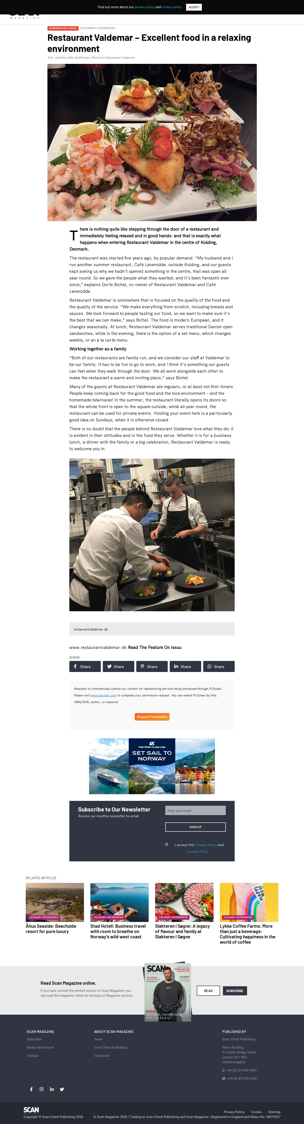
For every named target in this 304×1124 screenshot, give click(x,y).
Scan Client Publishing (110, 1047)
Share (82, 666)
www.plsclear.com (103, 695)
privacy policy (144, 7)
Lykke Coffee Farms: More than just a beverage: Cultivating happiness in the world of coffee (247, 934)
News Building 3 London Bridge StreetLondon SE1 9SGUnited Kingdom (239, 1054)
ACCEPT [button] (194, 7)
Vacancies (102, 1056)
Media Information (40, 1047)
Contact (33, 1056)
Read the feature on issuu (154, 647)
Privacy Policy (206, 845)
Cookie (256, 1112)
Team (98, 1039)
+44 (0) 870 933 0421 (242, 1079)
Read (208, 991)
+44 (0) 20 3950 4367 (241, 1070)
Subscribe (235, 991)
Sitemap (274, 1112)
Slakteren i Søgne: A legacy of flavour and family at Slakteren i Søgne (182, 931)
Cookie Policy (198, 851)
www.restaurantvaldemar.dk (98, 647)
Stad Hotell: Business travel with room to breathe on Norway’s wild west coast (118, 931)
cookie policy (172, 7)
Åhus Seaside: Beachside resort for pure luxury (51, 928)
